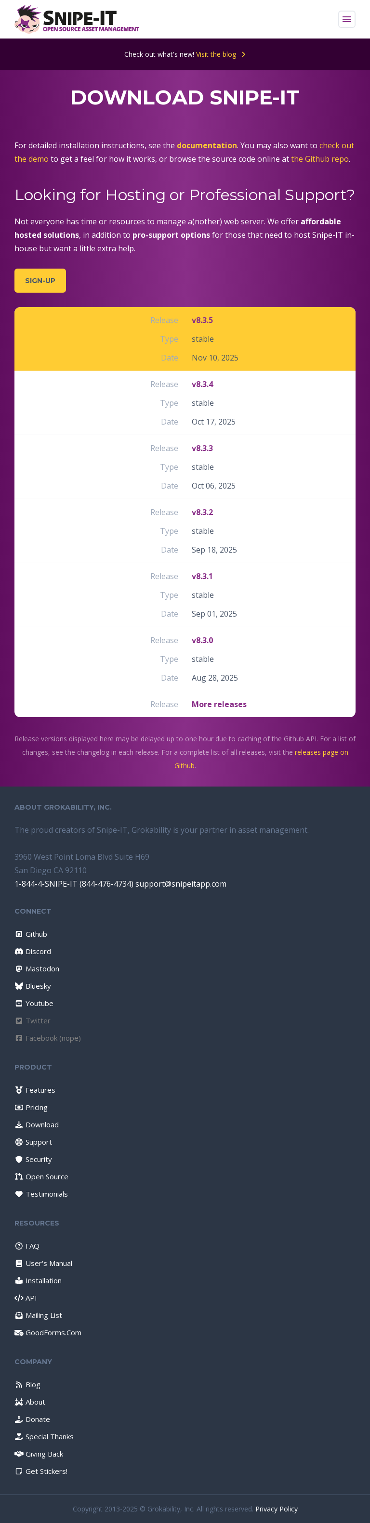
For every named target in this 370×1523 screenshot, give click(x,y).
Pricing (31, 1107)
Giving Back (38, 1453)
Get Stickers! (40, 1471)
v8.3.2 (202, 512)
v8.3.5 (202, 320)
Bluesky (32, 986)
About (29, 1402)
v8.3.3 (202, 448)
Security (33, 1159)
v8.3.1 (202, 576)
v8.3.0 (202, 640)
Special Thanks (44, 1436)
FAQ (27, 1246)
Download (36, 1124)
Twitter (32, 1020)
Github (30, 934)
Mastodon (36, 968)
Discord (32, 951)
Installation (38, 1280)
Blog (27, 1384)
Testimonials (41, 1194)
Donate (32, 1419)
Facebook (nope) (47, 1038)
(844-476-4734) (106, 883)
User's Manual (43, 1263)
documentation (207, 145)
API (25, 1298)
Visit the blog (221, 54)
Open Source (41, 1176)
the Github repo (320, 159)
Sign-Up (40, 280)
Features (34, 1090)
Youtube (33, 1003)
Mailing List (38, 1315)
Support (33, 1142)
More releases (219, 704)
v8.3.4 (202, 384)
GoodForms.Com (47, 1332)
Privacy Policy (276, 1508)
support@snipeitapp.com (180, 883)
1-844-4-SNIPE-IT (46, 883)
